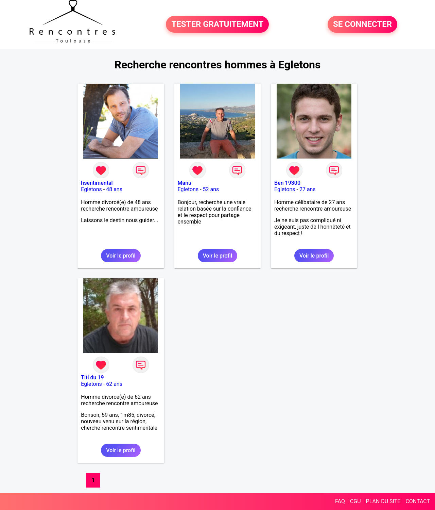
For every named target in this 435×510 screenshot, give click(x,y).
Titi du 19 (92, 377)
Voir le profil (120, 255)
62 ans (114, 384)
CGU (355, 501)
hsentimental (96, 183)
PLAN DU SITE (383, 501)
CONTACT (417, 501)
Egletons (91, 189)
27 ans (307, 189)
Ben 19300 (287, 183)
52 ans (211, 189)
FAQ (340, 501)
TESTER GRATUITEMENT (217, 24)
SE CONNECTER (362, 24)
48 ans (114, 189)
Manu (184, 183)
